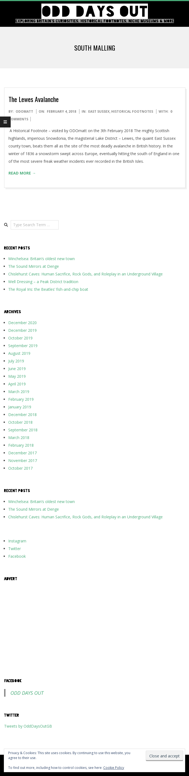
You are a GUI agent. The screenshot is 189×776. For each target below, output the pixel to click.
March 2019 (18, 391)
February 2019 (21, 399)
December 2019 (22, 330)
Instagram (17, 541)
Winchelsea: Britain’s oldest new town (41, 258)
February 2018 (21, 445)
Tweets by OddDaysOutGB (28, 726)
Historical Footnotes (132, 111)
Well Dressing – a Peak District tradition (43, 281)
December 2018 (22, 414)
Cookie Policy (113, 767)
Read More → (22, 173)
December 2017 (22, 452)
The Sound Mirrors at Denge (33, 266)
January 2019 (19, 406)
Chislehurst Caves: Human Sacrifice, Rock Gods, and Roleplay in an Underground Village (85, 274)
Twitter (14, 548)
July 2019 (16, 361)
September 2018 (23, 429)
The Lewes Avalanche (33, 99)
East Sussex (99, 111)
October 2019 (20, 338)
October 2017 (20, 468)
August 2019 (19, 353)
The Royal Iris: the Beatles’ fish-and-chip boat (48, 289)
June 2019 (17, 368)
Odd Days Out (27, 693)
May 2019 (17, 376)
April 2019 (17, 383)
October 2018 (20, 422)
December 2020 (22, 322)
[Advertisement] (94, 624)
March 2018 (18, 437)
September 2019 (23, 345)
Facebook (17, 556)
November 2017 (22, 460)
